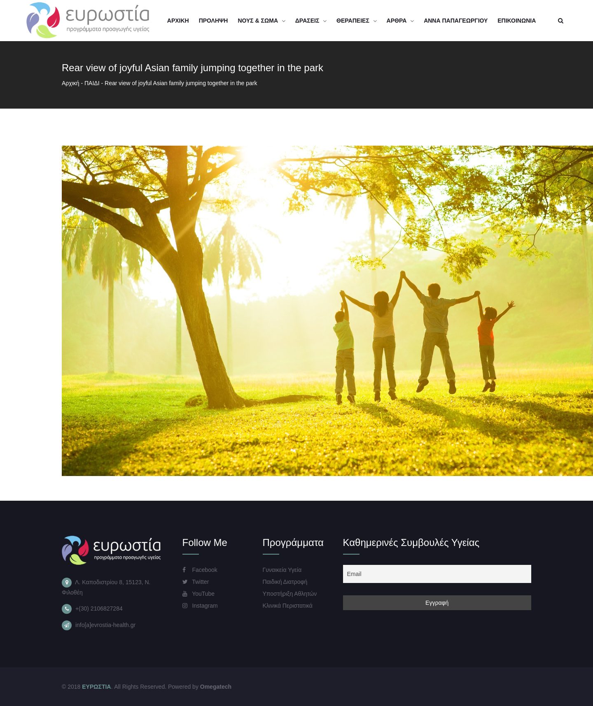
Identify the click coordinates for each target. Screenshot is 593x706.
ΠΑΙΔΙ (92, 83)
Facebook (199, 570)
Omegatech (215, 686)
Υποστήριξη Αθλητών (290, 593)
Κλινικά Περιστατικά (288, 605)
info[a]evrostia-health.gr (105, 625)
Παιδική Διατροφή (285, 581)
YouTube (198, 593)
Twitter (195, 581)
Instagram (200, 605)
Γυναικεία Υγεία (282, 570)
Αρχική (70, 83)
